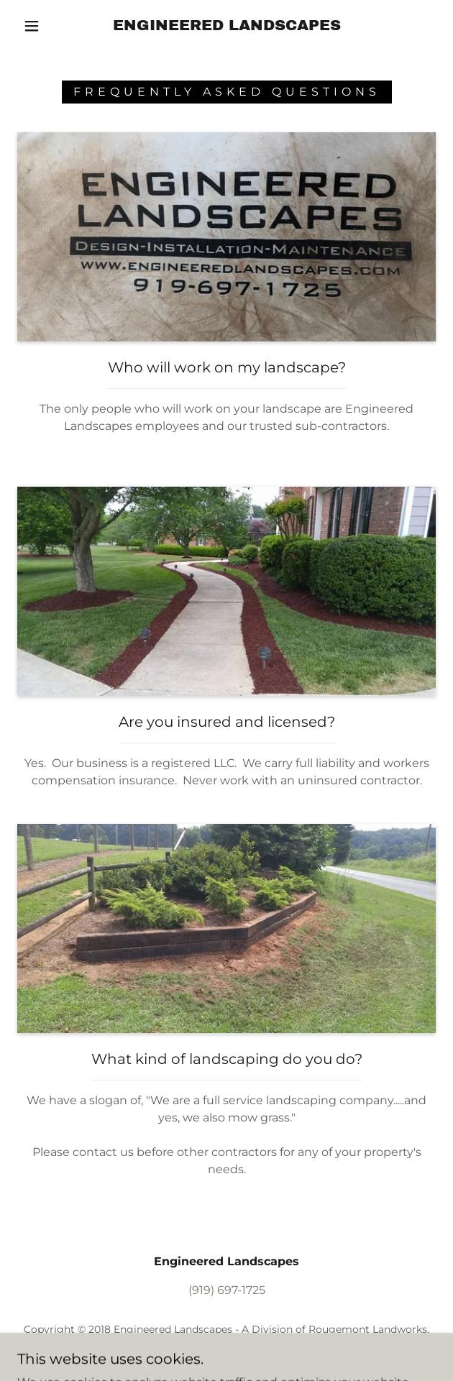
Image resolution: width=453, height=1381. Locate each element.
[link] (226, 26)
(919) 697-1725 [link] (226, 1290)
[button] (38, 26)
